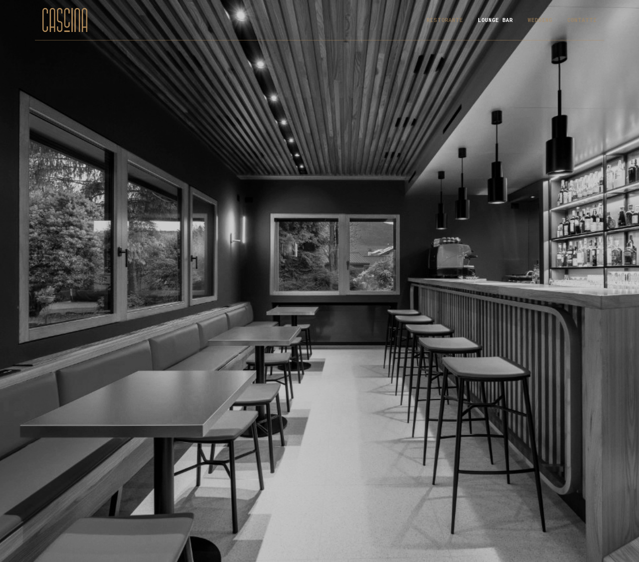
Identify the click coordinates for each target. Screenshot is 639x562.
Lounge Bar (495, 19)
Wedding (540, 19)
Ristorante (444, 19)
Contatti (582, 19)
